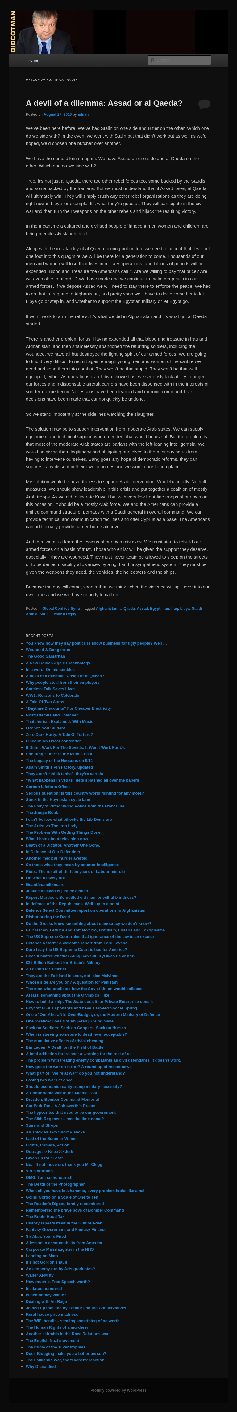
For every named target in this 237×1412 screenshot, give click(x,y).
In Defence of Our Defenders (53, 851)
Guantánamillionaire (45, 884)
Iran (165, 608)
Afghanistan (106, 608)
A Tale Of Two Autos (45, 702)
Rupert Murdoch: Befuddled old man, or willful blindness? (81, 897)
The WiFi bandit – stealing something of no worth (73, 1321)
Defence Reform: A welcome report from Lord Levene (76, 943)
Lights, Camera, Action (47, 1145)
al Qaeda (127, 608)
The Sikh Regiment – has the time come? (65, 1119)
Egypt (155, 608)
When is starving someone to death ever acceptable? (76, 1034)
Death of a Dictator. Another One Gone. (63, 845)
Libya (185, 608)
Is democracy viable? (46, 1295)
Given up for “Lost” (44, 1158)
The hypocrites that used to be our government (71, 1112)
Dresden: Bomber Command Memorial (62, 1099)
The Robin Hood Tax (45, 1216)
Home (32, 60)
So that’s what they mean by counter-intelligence (72, 864)
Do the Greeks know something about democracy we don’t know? (89, 923)
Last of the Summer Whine (51, 1138)
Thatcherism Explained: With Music (60, 721)
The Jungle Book (42, 812)
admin (83, 114)
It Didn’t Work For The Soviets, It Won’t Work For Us (75, 747)
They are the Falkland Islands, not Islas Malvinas (72, 975)
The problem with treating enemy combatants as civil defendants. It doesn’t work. (103, 1060)
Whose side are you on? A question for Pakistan (72, 982)
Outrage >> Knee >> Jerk (49, 1151)
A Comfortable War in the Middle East (61, 1093)
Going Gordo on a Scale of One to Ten (62, 1197)
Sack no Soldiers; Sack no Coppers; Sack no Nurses (76, 1028)
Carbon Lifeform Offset (48, 786)
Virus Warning (39, 1171)
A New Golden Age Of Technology (58, 663)
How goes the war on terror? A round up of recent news (79, 1066)
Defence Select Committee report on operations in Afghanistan (85, 910)
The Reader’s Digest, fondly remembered (65, 1203)
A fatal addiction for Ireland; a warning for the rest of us (79, 1053)
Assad (142, 608)
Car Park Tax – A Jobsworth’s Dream (60, 1106)
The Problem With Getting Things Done (63, 832)
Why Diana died (41, 1366)
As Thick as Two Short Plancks (55, 1132)
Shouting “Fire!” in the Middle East (59, 754)
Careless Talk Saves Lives (51, 689)
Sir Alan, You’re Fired (46, 1236)
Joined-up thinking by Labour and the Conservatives (76, 1308)
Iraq (174, 608)
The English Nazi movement (52, 1340)
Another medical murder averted (57, 858)
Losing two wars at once (49, 1080)
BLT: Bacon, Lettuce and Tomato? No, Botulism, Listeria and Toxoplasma (95, 930)
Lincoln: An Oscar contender (53, 741)
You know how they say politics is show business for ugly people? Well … (96, 643)
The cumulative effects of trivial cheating (64, 1040)
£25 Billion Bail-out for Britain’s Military (63, 962)
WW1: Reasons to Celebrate (52, 695)
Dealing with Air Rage (46, 1301)
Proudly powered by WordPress (118, 1390)
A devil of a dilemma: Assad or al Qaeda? (104, 103)
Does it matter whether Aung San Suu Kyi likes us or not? (81, 956)
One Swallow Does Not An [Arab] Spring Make (70, 1021)
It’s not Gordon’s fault (46, 1262)
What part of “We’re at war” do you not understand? (75, 1073)
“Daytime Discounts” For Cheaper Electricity (68, 708)
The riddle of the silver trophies (56, 1347)
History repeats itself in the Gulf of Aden (64, 1223)
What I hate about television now (57, 838)
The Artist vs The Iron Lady (51, 826)
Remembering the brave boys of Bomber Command (75, 1210)
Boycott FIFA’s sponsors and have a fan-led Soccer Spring (81, 1008)
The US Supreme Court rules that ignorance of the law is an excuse (90, 936)
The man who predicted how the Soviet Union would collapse (84, 988)
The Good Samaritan (45, 656)
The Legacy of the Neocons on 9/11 (59, 760)
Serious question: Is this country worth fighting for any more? (85, 793)
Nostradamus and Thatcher (52, 715)
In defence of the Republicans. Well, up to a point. (73, 904)
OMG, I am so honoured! (49, 1177)
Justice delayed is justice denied (57, 891)
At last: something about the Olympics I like (67, 995)
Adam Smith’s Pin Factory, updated (59, 767)
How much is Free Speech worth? (58, 1281)
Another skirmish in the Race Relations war (67, 1333)
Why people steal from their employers (63, 682)
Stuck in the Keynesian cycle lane (58, 799)
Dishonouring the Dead (48, 916)
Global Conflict (55, 608)
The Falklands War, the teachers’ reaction (65, 1360)
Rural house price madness (52, 1314)
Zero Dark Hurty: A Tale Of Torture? (59, 734)
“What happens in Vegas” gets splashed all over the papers (82, 780)
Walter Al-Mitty (40, 1275)
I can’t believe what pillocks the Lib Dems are (69, 819)
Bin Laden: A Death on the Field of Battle (64, 1047)
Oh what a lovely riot (45, 878)
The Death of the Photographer (55, 1184)
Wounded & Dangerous (48, 649)
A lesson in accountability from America (64, 1243)
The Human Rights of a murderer (57, 1327)
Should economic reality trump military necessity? (74, 1086)
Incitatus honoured (44, 1288)
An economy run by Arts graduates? (60, 1268)
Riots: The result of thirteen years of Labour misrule (75, 871)
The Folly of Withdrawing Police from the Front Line (75, 806)
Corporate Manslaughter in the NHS (60, 1249)
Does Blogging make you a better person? (66, 1353)
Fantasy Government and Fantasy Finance (66, 1229)
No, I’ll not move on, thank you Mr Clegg (64, 1164)
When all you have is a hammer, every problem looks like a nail (86, 1190)
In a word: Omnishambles (50, 669)
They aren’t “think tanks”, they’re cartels (64, 773)
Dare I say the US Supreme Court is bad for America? (76, 949)
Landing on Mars (42, 1255)
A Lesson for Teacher (46, 969)
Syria (75, 608)
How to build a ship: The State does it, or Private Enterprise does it (89, 1001)
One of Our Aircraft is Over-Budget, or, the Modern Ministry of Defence (93, 1014)
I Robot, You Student (45, 728)
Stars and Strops (42, 1125)
